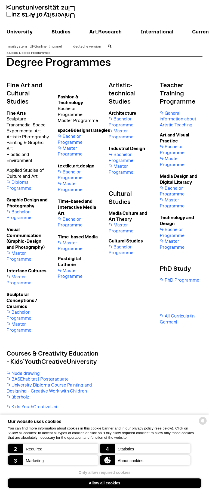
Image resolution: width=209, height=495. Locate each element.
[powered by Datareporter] (202, 424)
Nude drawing (25, 373)
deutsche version (87, 46)
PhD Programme (182, 280)
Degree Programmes (34, 52)
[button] (53, 448)
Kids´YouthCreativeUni (34, 407)
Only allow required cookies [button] (104, 472)
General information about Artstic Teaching (178, 119)
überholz (20, 397)
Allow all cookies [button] (104, 483)
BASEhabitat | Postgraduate (40, 379)
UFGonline (38, 46)
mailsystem (17, 46)
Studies (12, 52)
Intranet (55, 46)
